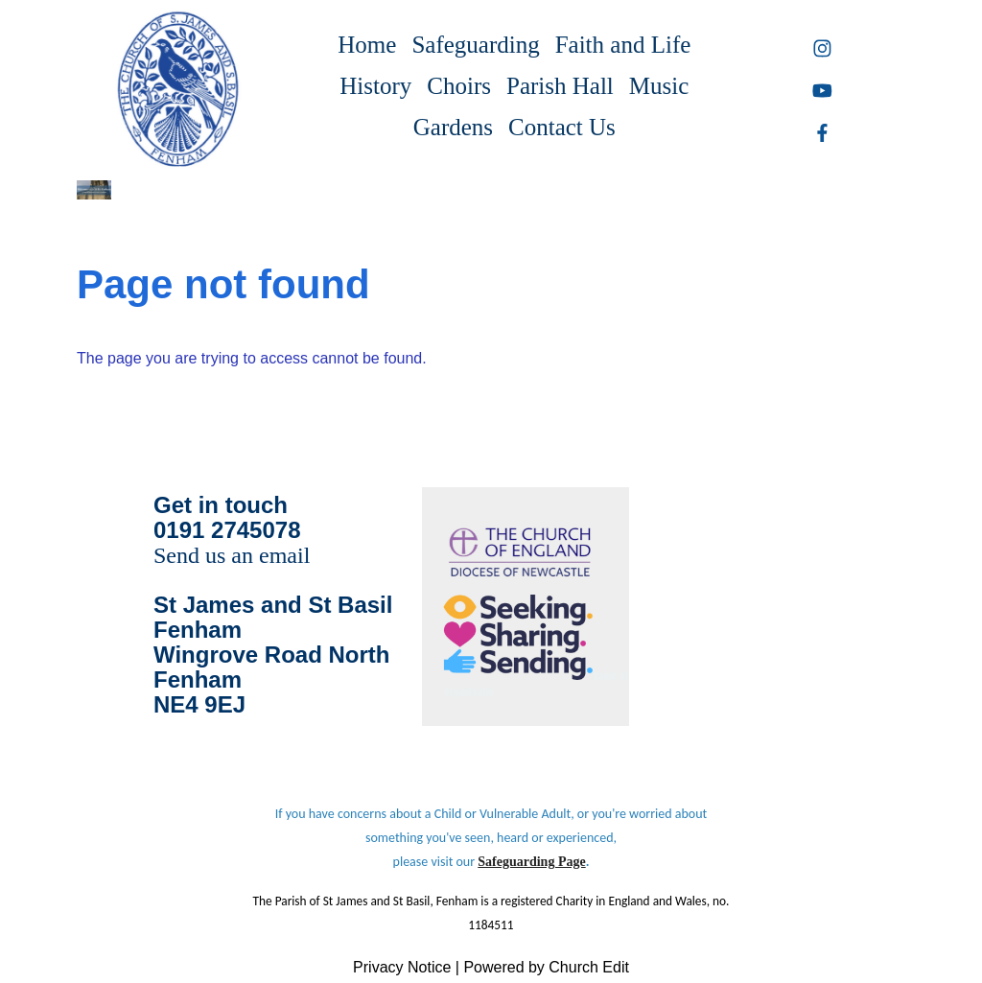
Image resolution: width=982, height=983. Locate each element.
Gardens (453, 127)
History (375, 86)
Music (659, 86)
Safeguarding (475, 45)
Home (367, 45)
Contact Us (562, 127)
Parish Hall (560, 86)
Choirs (459, 86)
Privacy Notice (402, 967)
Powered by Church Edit (546, 967)
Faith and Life (623, 45)
